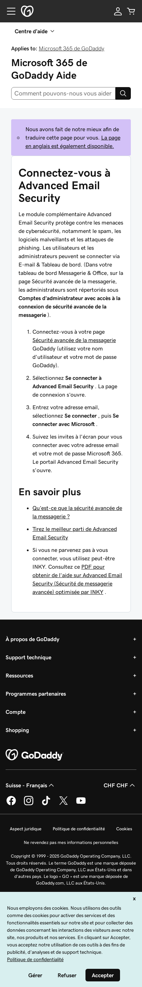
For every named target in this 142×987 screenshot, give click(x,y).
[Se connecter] (118, 11)
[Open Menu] (8, 11)
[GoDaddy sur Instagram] (28, 804)
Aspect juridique (26, 828)
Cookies (124, 828)
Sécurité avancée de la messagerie (74, 340)
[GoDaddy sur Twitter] (63, 804)
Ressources (19, 675)
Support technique (28, 657)
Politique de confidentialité (79, 828)
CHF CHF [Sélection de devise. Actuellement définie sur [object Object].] (120, 785)
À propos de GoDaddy (32, 639)
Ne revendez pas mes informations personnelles (71, 842)
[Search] (123, 93)
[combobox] (63, 93)
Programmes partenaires (36, 693)
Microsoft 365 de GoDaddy (71, 48)
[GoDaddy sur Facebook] (11, 804)
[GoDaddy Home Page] (34, 755)
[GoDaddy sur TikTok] (46, 804)
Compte (15, 712)
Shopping (17, 730)
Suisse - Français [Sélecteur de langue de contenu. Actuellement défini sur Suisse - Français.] (30, 785)
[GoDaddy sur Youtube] (81, 804)
